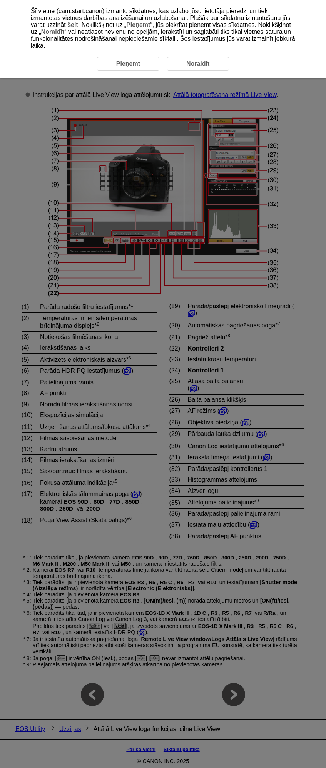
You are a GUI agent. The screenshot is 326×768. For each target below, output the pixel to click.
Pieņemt (138, 25)
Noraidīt (52, 31)
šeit (72, 25)
